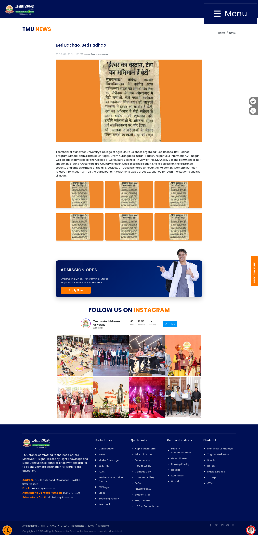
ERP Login (104, 487)
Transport (213, 477)
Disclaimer (104, 525)
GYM (210, 483)
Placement (77, 525)
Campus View (143, 471)
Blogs (102, 493)
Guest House (179, 458)
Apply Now (76, 290)
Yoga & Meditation (218, 454)
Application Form (145, 448)
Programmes (143, 500)
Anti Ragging (29, 525)
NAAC (53, 525)
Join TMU (104, 466)
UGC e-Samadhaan (147, 506)
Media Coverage (109, 460)
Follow (170, 324)
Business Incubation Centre (111, 479)
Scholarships (142, 460)
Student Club (143, 494)
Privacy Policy (143, 489)
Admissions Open (254, 271)
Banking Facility (180, 464)
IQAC (102, 471)
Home (221, 33)
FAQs (138, 483)
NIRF (43, 525)
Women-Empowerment (94, 54)
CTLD (64, 525)
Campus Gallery (145, 477)
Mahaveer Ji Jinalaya (220, 448)
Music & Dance (216, 471)
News (232, 33)
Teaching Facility (109, 498)
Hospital (176, 469)
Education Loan (144, 454)
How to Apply (143, 466)
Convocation (106, 448)
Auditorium (177, 475)
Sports (211, 460)
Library (211, 466)
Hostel (175, 481)
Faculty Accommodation (181, 450)
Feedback (105, 504)
